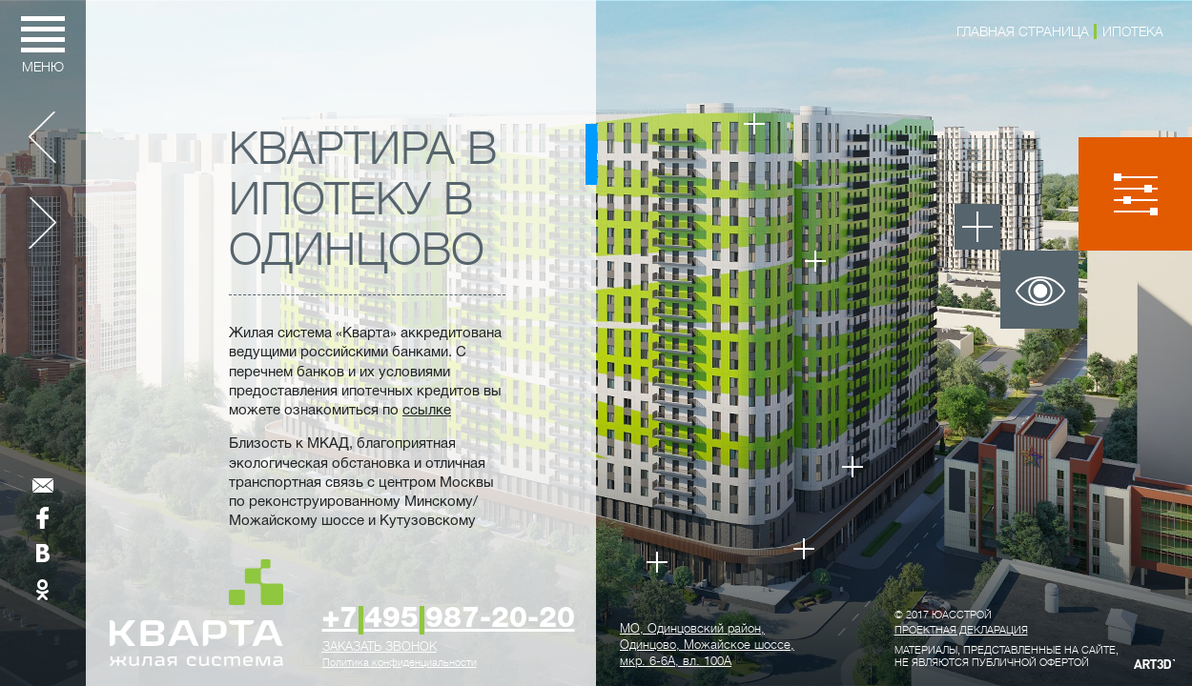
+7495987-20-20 (448, 620)
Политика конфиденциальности (399, 662)
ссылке (426, 410)
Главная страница (1022, 31)
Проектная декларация (961, 630)
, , (707, 644)
